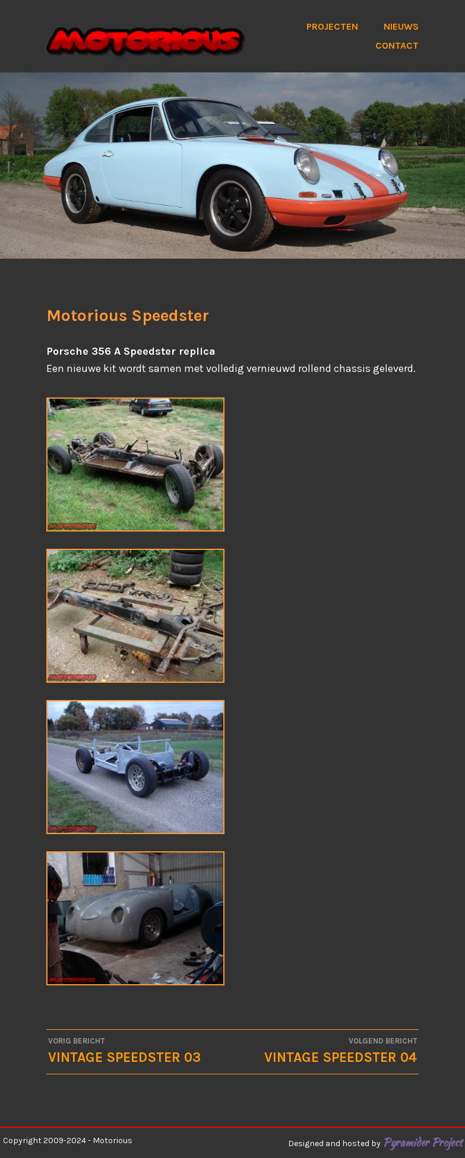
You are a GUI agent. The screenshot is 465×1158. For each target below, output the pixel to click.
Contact (397, 45)
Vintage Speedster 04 (325, 1050)
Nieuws (401, 26)
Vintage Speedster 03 (140, 1050)
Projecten (332, 26)
